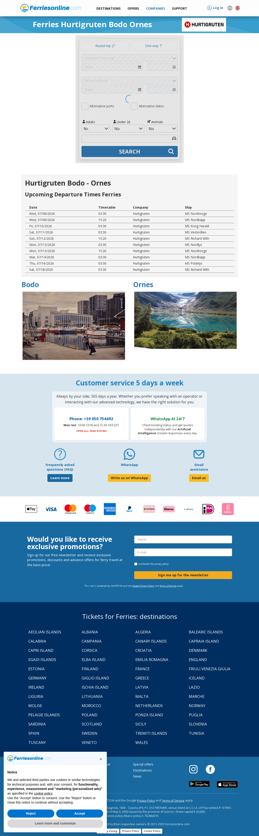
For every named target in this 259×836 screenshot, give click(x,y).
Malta (141, 696)
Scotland (92, 724)
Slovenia (198, 724)
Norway (197, 705)
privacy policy (161, 563)
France (142, 668)
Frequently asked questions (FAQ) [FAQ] (60, 467)
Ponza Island (149, 714)
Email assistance (199, 467)
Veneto (89, 742)
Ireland (36, 687)
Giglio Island (95, 678)
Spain (33, 733)
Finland (90, 668)
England (198, 659)
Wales (141, 742)
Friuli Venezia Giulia (209, 668)
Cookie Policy (152, 831)
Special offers (143, 764)
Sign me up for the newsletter (183, 575)
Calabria (37, 641)
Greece (142, 678)
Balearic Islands (206, 632)
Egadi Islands (42, 659)
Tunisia (196, 733)
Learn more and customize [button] (55, 823)
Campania (92, 641)
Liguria (35, 696)
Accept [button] (79, 813)
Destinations (142, 770)
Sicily (140, 724)
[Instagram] (196, 769)
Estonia (36, 668)
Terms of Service (168, 585)
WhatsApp (129, 465)
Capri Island (40, 650)
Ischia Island (95, 687)
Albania (90, 632)
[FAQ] (60, 456)
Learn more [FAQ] (60, 478)
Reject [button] (31, 813)
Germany (37, 678)
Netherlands (149, 705)
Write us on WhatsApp (129, 478)
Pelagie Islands (44, 714)
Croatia (143, 650)
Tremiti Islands (151, 733)
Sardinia (37, 724)
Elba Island (93, 659)
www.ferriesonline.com (50, 8)
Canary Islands (151, 641)
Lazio (194, 687)
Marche (196, 696)
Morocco (91, 705)
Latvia (141, 687)
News (137, 776)
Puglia (196, 714)
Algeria (143, 632)
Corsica (89, 650)
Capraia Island (204, 641)
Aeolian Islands (44, 632)
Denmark (198, 650)
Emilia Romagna (151, 659)
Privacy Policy (146, 801)
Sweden (89, 733)
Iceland (197, 678)
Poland (89, 714)
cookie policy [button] (43, 793)
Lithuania (92, 696)
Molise (35, 705)
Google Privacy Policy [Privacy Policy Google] (143, 585)
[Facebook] (210, 769)
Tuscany (37, 742)
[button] (180, 9)
